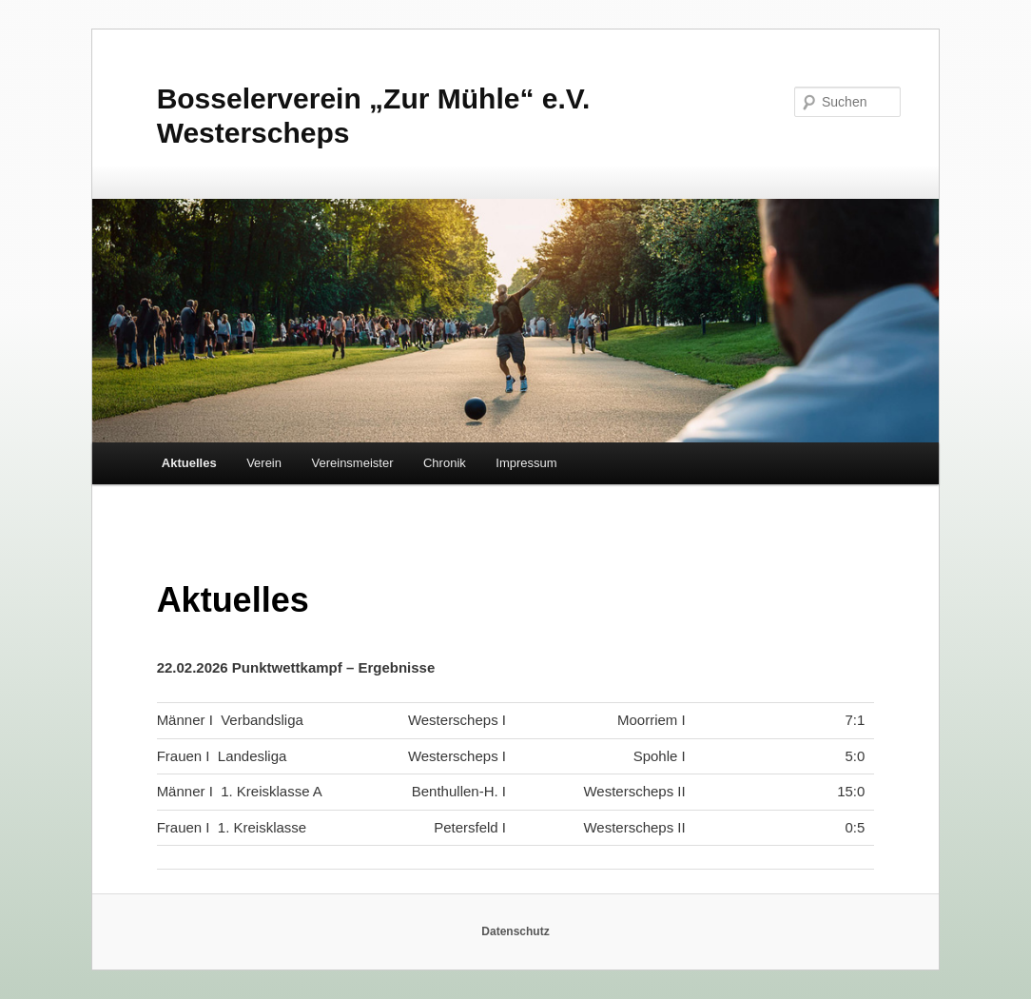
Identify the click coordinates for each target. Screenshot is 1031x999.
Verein (264, 463)
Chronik (444, 463)
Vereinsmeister (353, 463)
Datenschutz (515, 931)
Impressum (526, 463)
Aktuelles (189, 463)
